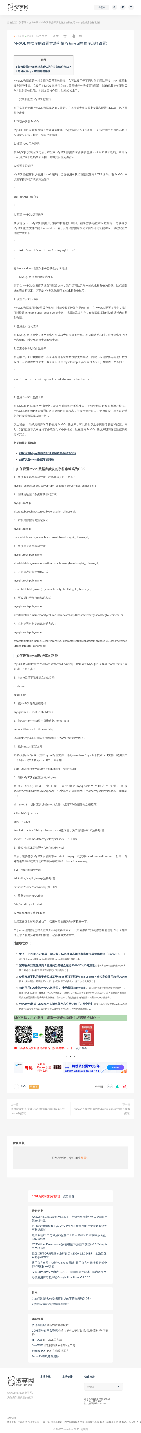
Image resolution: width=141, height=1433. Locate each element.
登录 (84, 1155)
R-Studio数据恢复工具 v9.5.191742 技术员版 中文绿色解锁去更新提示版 (69, 1225)
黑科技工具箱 (92, 1420)
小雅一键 (45, 1420)
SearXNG (37, 1343)
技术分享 (33, 22)
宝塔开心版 (33, 1420)
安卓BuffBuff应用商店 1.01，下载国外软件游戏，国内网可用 (69, 1269)
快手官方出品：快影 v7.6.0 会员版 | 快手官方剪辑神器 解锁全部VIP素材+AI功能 (69, 1262)
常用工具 (12, 1420)
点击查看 (81, 1045)
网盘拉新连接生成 (109, 1420)
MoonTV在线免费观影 (45, 1354)
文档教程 (22, 1420)
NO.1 (24, 1084)
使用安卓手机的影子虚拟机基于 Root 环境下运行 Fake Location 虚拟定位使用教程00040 (73, 974)
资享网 (22, 22)
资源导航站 (39, 1322)
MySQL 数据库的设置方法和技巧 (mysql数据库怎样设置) (67, 43)
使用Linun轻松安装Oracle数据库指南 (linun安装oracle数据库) (38, 1109)
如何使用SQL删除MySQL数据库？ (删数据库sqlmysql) (52, 985)
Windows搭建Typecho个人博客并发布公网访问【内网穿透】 (56, 1001)
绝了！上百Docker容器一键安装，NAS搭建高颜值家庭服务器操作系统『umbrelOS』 (71, 951)
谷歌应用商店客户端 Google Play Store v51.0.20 (61, 1275)
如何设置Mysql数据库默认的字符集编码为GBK (43, 66)
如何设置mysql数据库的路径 (33, 71)
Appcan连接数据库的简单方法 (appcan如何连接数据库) (102, 1109)
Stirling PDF (39, 1348)
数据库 (29, 36)
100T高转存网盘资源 (45, 1328)
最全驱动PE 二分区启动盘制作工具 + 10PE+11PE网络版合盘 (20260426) (69, 1234)
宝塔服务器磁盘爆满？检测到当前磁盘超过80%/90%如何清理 (57, 963)
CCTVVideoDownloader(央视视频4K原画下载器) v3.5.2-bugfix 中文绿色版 (69, 1243)
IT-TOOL (37, 1337)
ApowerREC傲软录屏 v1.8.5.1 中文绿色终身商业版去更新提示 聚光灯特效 (69, 1216)
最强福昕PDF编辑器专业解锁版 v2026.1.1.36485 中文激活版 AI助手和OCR (69, 1253)
